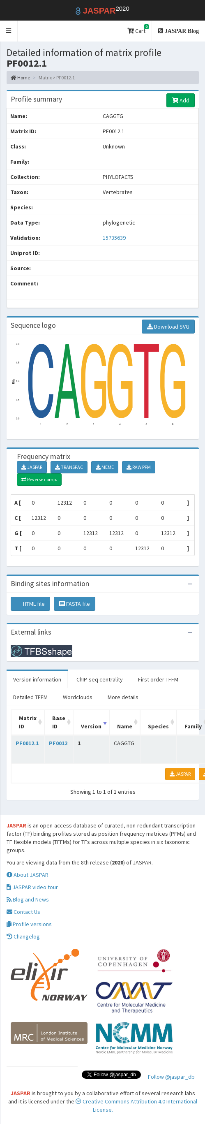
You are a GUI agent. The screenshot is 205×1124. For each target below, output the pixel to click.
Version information (37, 679)
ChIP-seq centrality (99, 679)
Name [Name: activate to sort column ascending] (124, 726)
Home (20, 77)
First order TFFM (158, 679)
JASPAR (31, 467)
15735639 (114, 237)
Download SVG (168, 326)
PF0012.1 (27, 743)
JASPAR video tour (32, 887)
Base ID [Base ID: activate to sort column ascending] (58, 722)
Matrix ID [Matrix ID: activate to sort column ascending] (28, 722)
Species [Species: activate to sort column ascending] (158, 726)
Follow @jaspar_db (171, 1076)
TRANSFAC (69, 467)
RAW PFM (139, 467)
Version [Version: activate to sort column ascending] (91, 726)
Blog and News (28, 899)
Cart (138, 29)
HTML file (30, 603)
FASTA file (74, 603)
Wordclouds (77, 697)
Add (180, 100)
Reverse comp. (39, 479)
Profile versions (29, 924)
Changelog (23, 936)
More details (123, 697)
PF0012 (58, 743)
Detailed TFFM (30, 697)
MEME (105, 467)
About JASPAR (27, 874)
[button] (9, 31)
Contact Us (23, 911)
